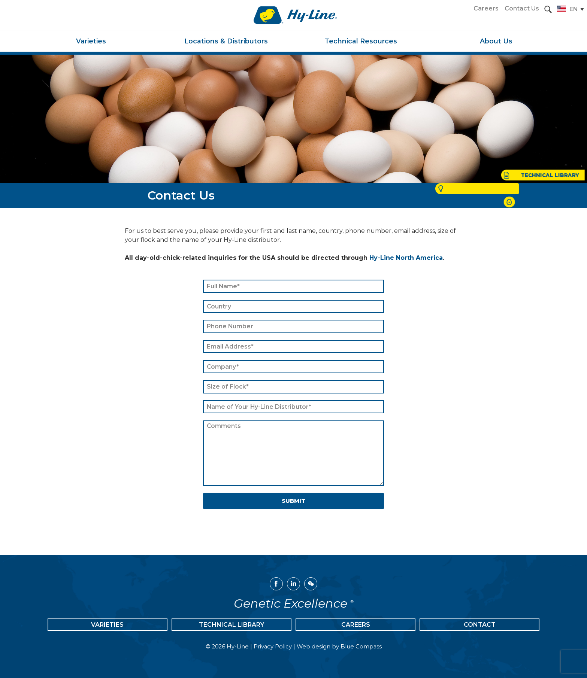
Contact (480, 624)
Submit (293, 501)
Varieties (107, 624)
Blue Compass (361, 646)
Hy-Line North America (406, 257)
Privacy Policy (273, 646)
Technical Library (231, 624)
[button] (548, 9)
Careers (355, 624)
